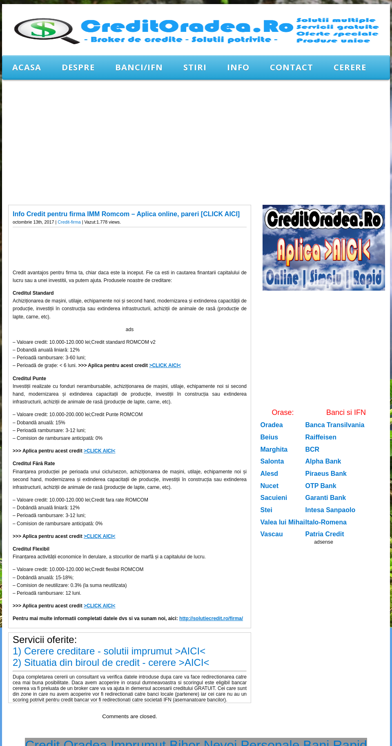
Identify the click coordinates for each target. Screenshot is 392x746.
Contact (291, 67)
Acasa (26, 67)
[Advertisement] (132, 142)
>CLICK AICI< (165, 365)
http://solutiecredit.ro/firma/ (211, 618)
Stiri (195, 67)
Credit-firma (69, 222)
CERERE (350, 67)
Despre (78, 67)
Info (238, 67)
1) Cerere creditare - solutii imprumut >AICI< (109, 650)
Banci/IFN (139, 67)
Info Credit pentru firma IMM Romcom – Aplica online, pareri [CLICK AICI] (126, 214)
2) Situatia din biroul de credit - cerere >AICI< (111, 662)
